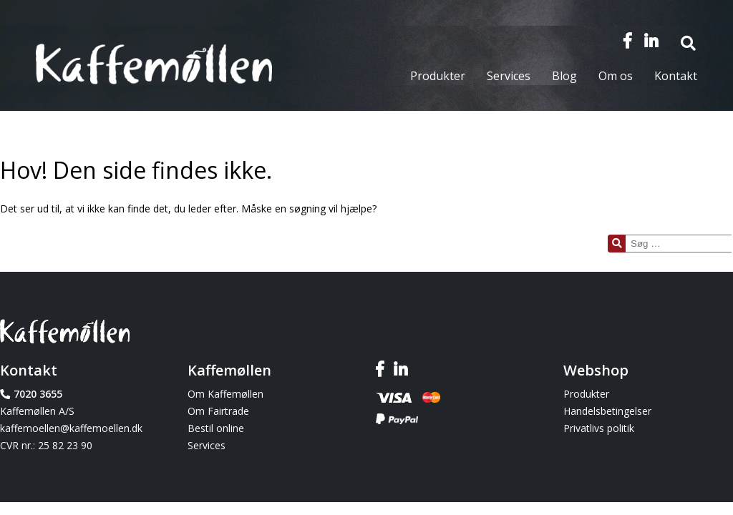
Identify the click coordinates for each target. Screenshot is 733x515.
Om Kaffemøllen (225, 394)
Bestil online (216, 428)
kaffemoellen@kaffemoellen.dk (71, 428)
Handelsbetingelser (607, 411)
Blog (564, 76)
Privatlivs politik (598, 428)
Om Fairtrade (218, 411)
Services (508, 76)
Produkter (437, 76)
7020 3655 (38, 394)
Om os (615, 76)
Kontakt (675, 76)
